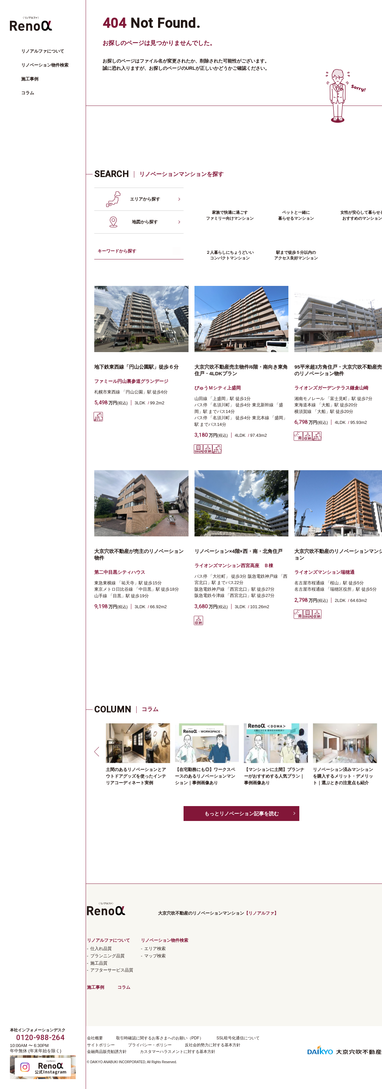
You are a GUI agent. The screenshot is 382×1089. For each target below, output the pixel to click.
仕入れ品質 (101, 948)
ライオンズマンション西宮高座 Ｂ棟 (233, 565)
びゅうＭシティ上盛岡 (217, 387)
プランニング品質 (107, 955)
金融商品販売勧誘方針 (107, 1051)
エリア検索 (155, 948)
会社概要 (95, 1038)
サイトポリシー (101, 1045)
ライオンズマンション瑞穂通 (324, 572)
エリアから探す (145, 199)
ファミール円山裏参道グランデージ (131, 381)
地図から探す (145, 221)
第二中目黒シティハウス (119, 572)
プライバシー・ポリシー (150, 1045)
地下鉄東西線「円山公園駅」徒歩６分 (136, 367)
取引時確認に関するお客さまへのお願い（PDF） (159, 1038)
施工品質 (98, 963)
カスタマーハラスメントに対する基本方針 (177, 1051)
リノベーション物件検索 (44, 65)
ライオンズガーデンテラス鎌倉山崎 (331, 387)
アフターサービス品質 (111, 970)
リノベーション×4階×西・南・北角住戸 (238, 551)
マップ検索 (155, 955)
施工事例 (29, 78)
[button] (97, 751)
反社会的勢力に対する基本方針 (212, 1045)
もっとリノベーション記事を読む (241, 813)
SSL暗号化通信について (238, 1038)
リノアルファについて (42, 51)
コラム (27, 92)
